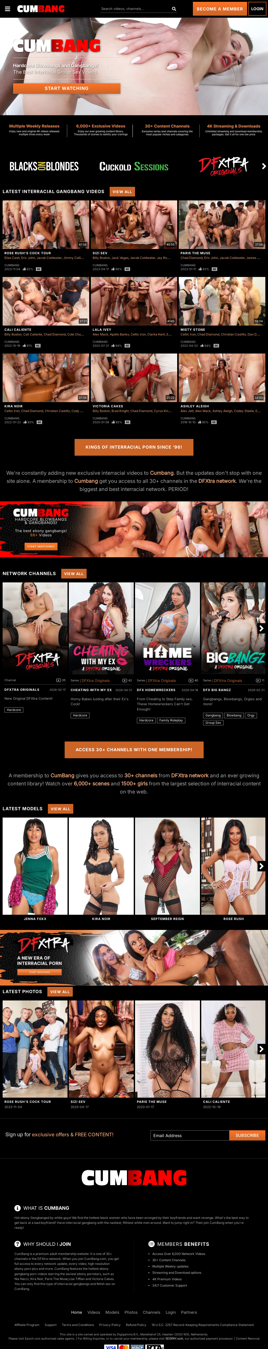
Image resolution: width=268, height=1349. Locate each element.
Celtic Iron (138, 334)
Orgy (251, 715)
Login (257, 8)
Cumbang (11, 265)
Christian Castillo (233, 334)
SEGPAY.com (174, 1338)
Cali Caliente (17, 330)
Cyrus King (162, 411)
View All (122, 191)
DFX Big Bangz (217, 690)
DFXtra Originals (22, 690)
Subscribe (247, 1135)
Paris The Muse (195, 253)
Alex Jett (187, 411)
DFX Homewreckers (156, 690)
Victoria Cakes (108, 406)
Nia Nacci (21, 1279)
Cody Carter (80, 411)
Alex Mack (100, 334)
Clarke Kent (156, 334)
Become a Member (220, 8)
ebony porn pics (26, 1269)
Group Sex (213, 723)
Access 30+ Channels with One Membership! (134, 749)
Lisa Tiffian (77, 1279)
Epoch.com (33, 1338)
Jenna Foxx (35, 919)
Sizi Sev (100, 253)
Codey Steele (244, 411)
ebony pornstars (89, 1274)
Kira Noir (13, 406)
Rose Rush (234, 919)
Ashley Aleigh (195, 406)
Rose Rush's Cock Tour (27, 253)
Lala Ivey (102, 330)
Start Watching (67, 88)
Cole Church (76, 334)
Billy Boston (101, 258)
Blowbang (234, 715)
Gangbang (213, 715)
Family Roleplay (171, 720)
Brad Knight (120, 411)
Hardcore (14, 710)
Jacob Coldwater (49, 258)
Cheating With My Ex (91, 690)
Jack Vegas (120, 258)
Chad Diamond (192, 258)
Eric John (28, 258)
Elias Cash (12, 258)
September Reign (167, 919)
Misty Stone (193, 330)
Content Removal (248, 1338)
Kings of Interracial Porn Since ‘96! (134, 447)
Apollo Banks (119, 334)
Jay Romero (166, 258)
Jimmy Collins (73, 258)
